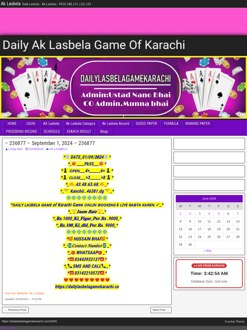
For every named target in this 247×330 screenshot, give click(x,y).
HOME (12, 123)
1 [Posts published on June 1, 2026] (180, 213)
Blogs (104, 131)
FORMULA (171, 123)
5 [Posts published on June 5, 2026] (219, 213)
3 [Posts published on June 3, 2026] (200, 213)
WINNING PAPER (197, 123)
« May (207, 250)
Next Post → (161, 310)
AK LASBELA (58, 149)
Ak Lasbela (10, 3)
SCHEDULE (52, 131)
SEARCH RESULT (79, 131)
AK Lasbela (51, 123)
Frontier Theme (235, 322)
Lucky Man (15, 149)
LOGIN (30, 123)
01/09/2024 (36, 149)
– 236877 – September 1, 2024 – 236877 (50, 143)
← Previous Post (15, 310)
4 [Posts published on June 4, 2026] (209, 213)
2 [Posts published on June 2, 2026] (190, 213)
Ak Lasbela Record (115, 123)
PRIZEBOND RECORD (21, 131)
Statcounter (7, 327)
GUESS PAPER (146, 123)
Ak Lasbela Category (80, 123)
